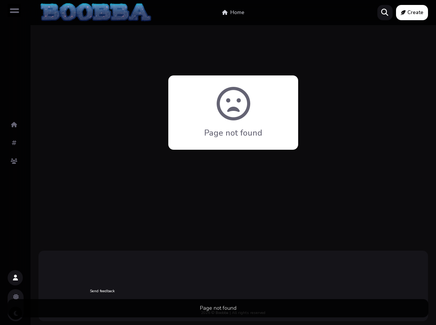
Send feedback (102, 291)
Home (233, 12)
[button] (15, 277)
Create (412, 12)
